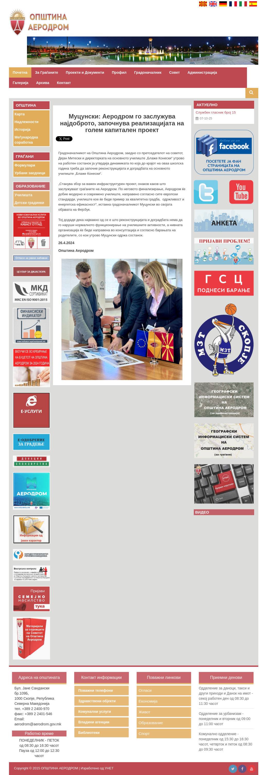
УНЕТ (109, 768)
